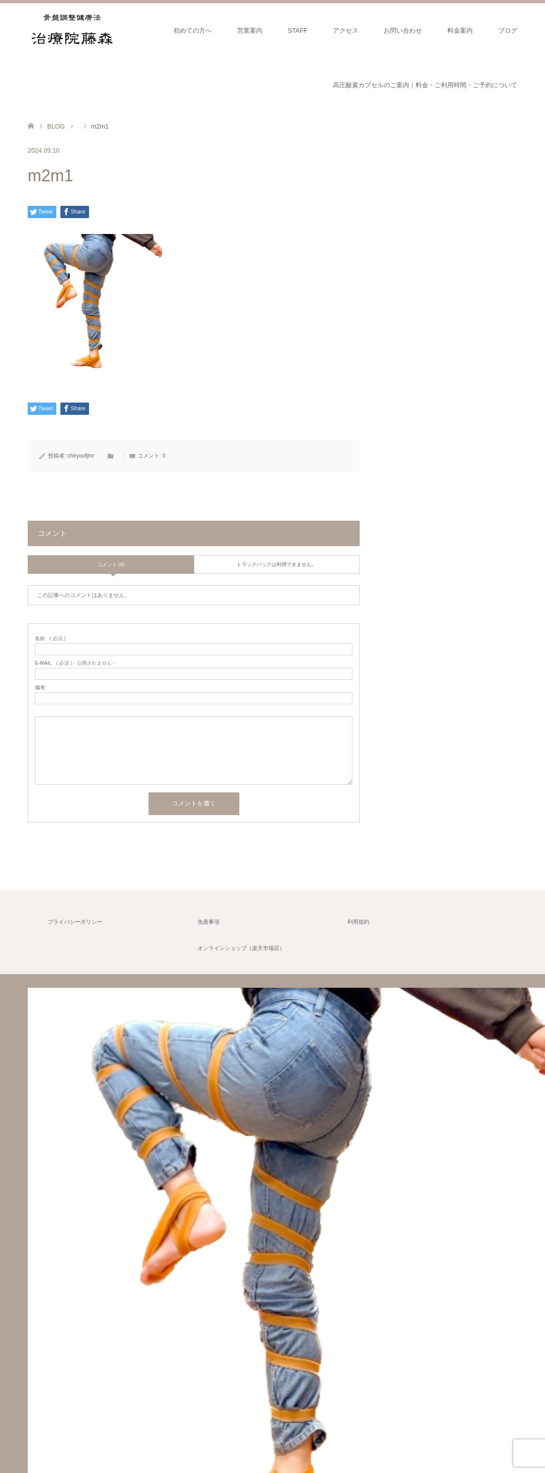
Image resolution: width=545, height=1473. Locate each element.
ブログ (507, 30)
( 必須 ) (50, 638)
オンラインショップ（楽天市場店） (241, 948)
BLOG (56, 126)
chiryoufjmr (81, 456)
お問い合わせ (403, 30)
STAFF (297, 30)
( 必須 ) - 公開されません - (75, 663)
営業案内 (250, 30)
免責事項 (208, 922)
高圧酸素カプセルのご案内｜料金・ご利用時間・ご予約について (425, 85)
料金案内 (460, 30)
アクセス (345, 30)
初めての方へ (192, 30)
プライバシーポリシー (75, 922)
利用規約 (358, 922)
